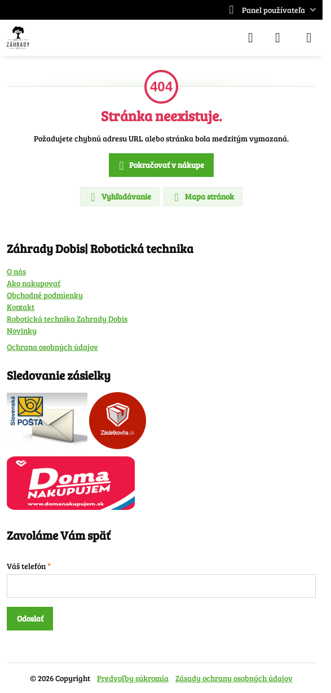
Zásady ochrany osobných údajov (234, 678)
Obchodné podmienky (45, 295)
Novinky (22, 330)
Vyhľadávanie (119, 197)
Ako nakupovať (33, 283)
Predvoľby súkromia (133, 678)
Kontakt (20, 306)
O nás (16, 271)
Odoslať (30, 618)
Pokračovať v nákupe (160, 165)
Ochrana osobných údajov (52, 346)
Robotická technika (42, 318)
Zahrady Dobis (102, 318)
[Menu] (309, 37)
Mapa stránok (202, 197)
